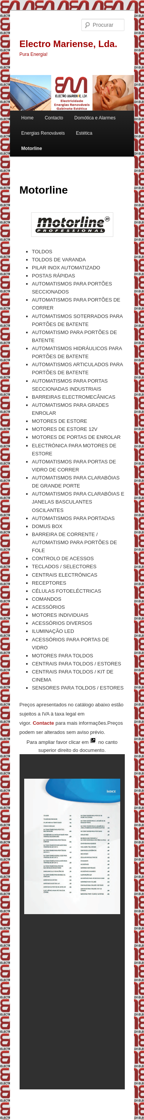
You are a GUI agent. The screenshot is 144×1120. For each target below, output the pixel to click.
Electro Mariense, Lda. (69, 44)
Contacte (43, 723)
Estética (84, 133)
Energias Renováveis (43, 133)
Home (27, 118)
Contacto (54, 118)
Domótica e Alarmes (95, 118)
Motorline (31, 148)
